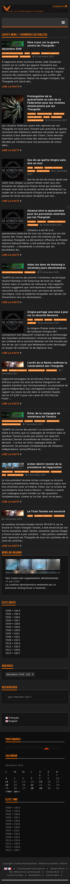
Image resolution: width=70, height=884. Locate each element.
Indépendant (53, 421)
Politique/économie (40, 472)
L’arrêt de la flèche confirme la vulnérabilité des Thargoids (47, 364)
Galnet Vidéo (52, 875)
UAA (4, 475)
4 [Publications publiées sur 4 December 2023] (6, 778)
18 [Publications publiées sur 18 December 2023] (6, 784)
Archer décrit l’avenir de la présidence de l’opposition (44, 465)
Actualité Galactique (12, 53)
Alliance (35, 53)
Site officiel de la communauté (24, 872)
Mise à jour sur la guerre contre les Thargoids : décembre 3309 (30, 45)
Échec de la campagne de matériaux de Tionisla (43, 415)
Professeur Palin (10, 57)
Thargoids (25, 57)
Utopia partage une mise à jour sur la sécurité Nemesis (47, 313)
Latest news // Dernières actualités (24, 34)
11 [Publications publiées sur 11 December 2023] (6, 781)
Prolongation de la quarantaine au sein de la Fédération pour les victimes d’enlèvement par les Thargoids (46, 103)
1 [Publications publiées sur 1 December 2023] (40, 775)
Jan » (17, 791)
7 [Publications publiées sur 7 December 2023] (31, 778)
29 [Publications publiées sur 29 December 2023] (40, 788)
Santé (46, 117)
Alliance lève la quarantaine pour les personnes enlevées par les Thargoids (46, 214)
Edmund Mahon (44, 114)
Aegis (27, 53)
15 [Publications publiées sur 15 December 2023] (40, 781)
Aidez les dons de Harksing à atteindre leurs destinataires (46, 266)
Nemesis (31, 171)
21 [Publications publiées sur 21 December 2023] (32, 784)
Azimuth (39, 168)
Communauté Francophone (31, 868)
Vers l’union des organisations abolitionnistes (31, 578)
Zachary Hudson (35, 120)
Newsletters (35, 875)
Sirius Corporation (11, 424)
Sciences (32, 323)
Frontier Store (52, 872)
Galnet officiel (57, 868)
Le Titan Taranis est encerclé (46, 511)
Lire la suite (10, 86)
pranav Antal (43, 171)
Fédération (59, 114)
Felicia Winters (35, 117)
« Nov (8, 791)
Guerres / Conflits (50, 53)
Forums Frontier (15, 875)
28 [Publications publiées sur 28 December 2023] (32, 788)
